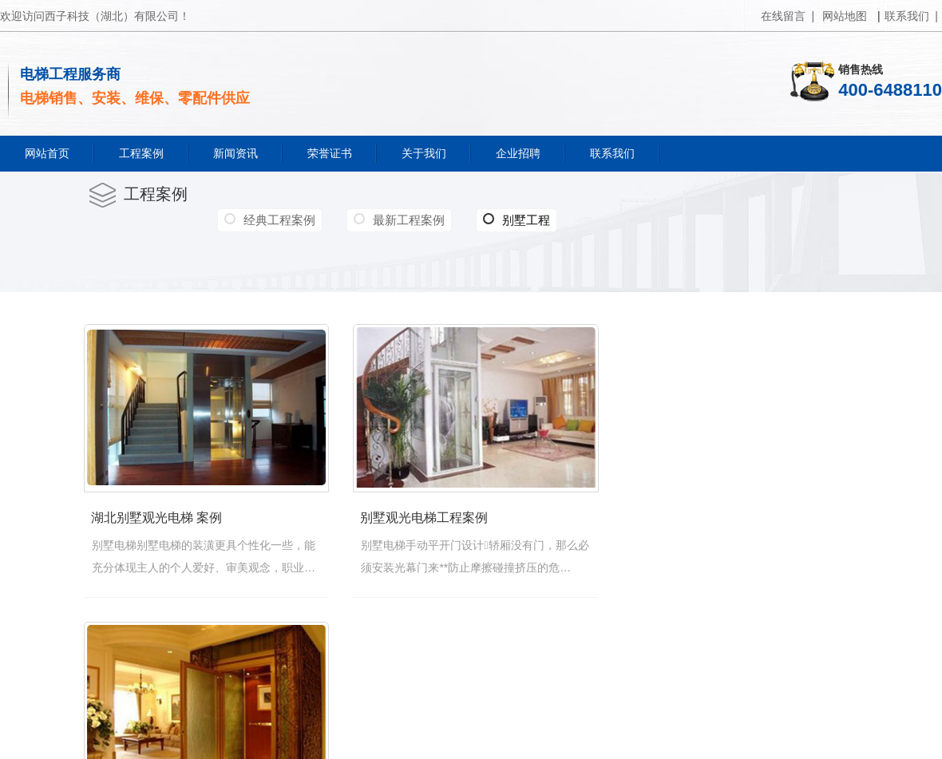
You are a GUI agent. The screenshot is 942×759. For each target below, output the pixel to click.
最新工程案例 (409, 220)
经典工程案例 (279, 220)
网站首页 (47, 153)
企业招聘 (518, 153)
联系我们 (612, 153)
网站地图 (844, 16)
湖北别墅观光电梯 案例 (154, 521)
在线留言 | (787, 16)
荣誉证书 (329, 153)
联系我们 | (911, 16)
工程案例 (141, 153)
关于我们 (424, 153)
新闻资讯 (235, 153)
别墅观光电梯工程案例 (432, 521)
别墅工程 (516, 220)
